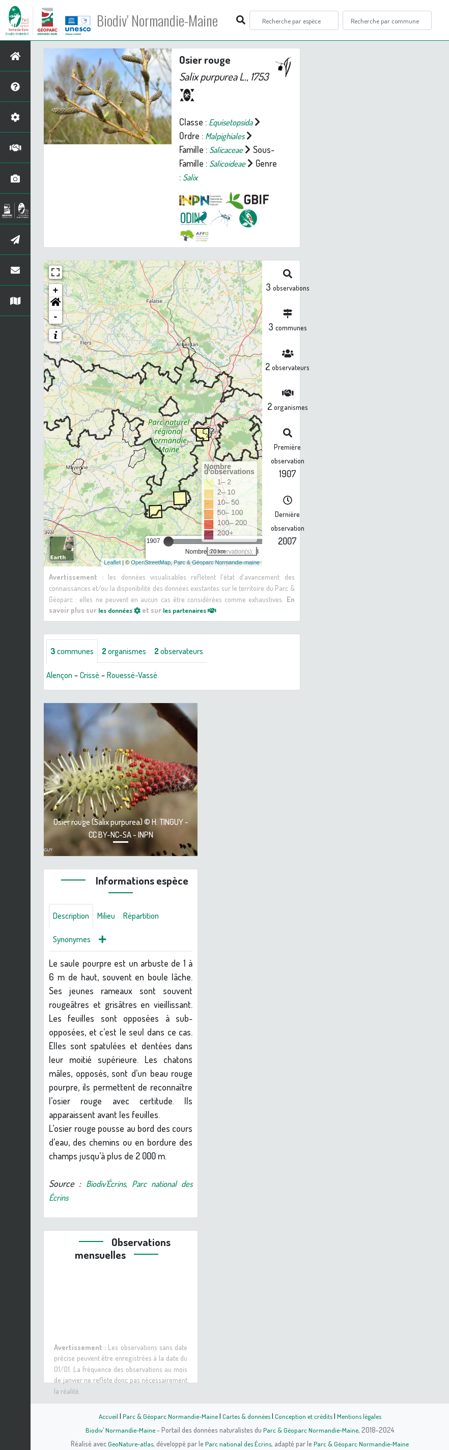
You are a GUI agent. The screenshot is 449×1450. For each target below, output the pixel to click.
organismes (131, 651)
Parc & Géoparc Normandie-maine (217, 562)
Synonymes (74, 941)
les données (122, 609)
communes (74, 651)
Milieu (112, 917)
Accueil (103, 1415)
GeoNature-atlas (128, 1443)
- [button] (56, 317)
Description (73, 917)
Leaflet (112, 562)
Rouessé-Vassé (141, 675)
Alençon (60, 675)
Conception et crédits (304, 1415)
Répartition (150, 917)
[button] (55, 303)
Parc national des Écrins (238, 1443)
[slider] (168, 541)
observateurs (191, 651)
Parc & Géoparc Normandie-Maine (166, 1415)
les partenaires (199, 609)
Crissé (94, 675)
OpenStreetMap (151, 562)
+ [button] (56, 290)
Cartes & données (245, 1415)
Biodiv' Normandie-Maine (167, 20)
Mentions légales (363, 1415)
